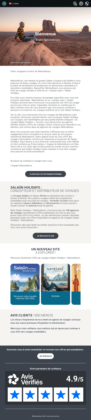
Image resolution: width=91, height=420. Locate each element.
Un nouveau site (45, 250)
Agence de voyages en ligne (20, 62)
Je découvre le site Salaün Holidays (45, 174)
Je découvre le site (45, 236)
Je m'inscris (45, 356)
